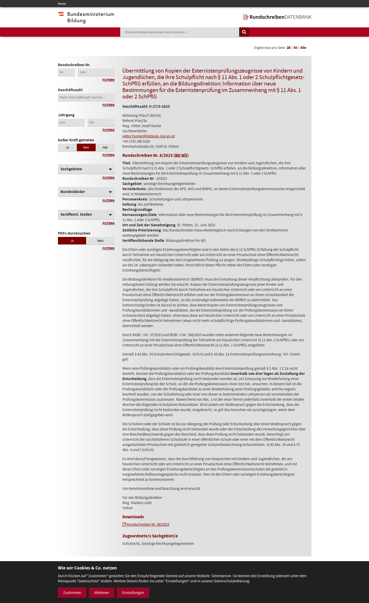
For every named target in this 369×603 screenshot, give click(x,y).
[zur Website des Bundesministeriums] (86, 21)
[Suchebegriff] (179, 32)
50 (295, 47)
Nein (86, 147)
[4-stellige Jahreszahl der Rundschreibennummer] (96, 72)
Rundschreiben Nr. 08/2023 (148, 524)
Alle (303, 47)
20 (288, 47)
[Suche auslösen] (244, 32)
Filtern (108, 80)
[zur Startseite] (277, 17)
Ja (67, 147)
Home (62, 4)
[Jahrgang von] (71, 122)
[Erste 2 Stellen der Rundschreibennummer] (66, 72)
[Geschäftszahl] (86, 97)
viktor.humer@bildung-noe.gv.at (148, 136)
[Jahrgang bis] (101, 122)
